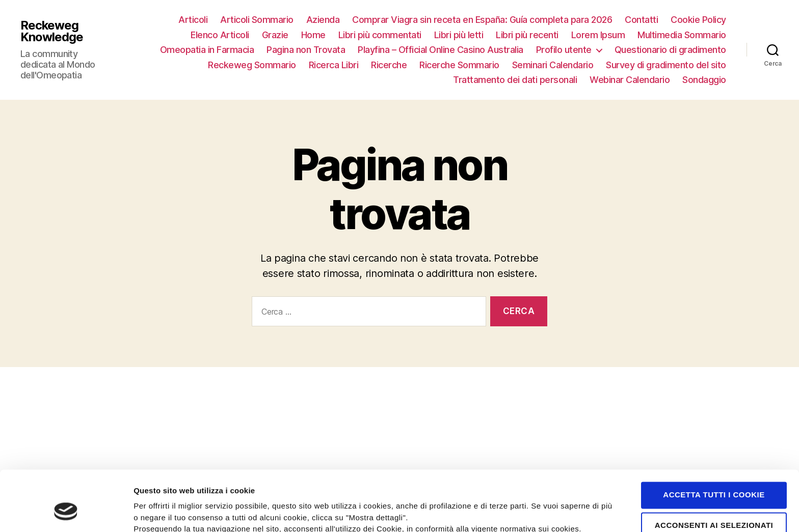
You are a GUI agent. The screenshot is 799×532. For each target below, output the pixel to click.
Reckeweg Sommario (252, 65)
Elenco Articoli (220, 35)
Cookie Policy (698, 19)
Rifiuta (714, 505)
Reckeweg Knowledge (51, 31)
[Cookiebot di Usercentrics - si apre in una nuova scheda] (66, 512)
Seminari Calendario (553, 65)
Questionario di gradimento (670, 49)
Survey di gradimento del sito (666, 65)
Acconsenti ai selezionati (714, 475)
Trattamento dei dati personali (515, 79)
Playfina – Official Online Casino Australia (440, 49)
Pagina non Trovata (306, 49)
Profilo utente (564, 49)
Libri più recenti (527, 35)
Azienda (323, 19)
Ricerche (389, 65)
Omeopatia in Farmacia (207, 49)
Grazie (275, 35)
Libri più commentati (379, 35)
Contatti (641, 19)
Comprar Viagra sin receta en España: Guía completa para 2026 (482, 19)
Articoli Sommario (257, 19)
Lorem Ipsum (598, 35)
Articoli (192, 19)
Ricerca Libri (334, 65)
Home (313, 35)
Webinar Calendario (630, 79)
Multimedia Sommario (681, 35)
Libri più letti (459, 35)
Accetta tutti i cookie (713, 444)
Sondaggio (704, 79)
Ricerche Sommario (459, 65)
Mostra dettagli (541, 511)
